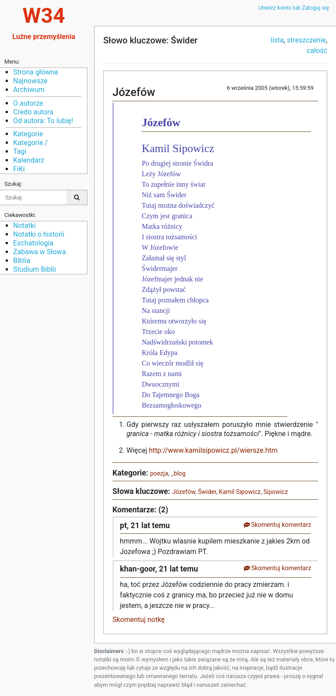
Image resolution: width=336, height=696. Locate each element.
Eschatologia (33, 243)
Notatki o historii (38, 234)
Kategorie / (30, 142)
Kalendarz (28, 160)
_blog (178, 473)
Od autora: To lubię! (43, 121)
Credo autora (33, 112)
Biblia (21, 260)
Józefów (183, 491)
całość (317, 50)
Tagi (19, 151)
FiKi (19, 169)
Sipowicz (275, 491)
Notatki (24, 225)
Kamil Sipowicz (239, 491)
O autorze (28, 103)
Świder (207, 491)
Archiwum (29, 89)
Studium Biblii (34, 269)
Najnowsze (30, 81)
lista (277, 40)
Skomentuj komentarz (277, 524)
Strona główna (35, 72)
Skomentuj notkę (138, 619)
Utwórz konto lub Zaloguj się (294, 7)
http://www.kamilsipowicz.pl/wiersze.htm (213, 450)
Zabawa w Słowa (39, 252)
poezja (159, 473)
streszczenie (306, 40)
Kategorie (28, 134)
